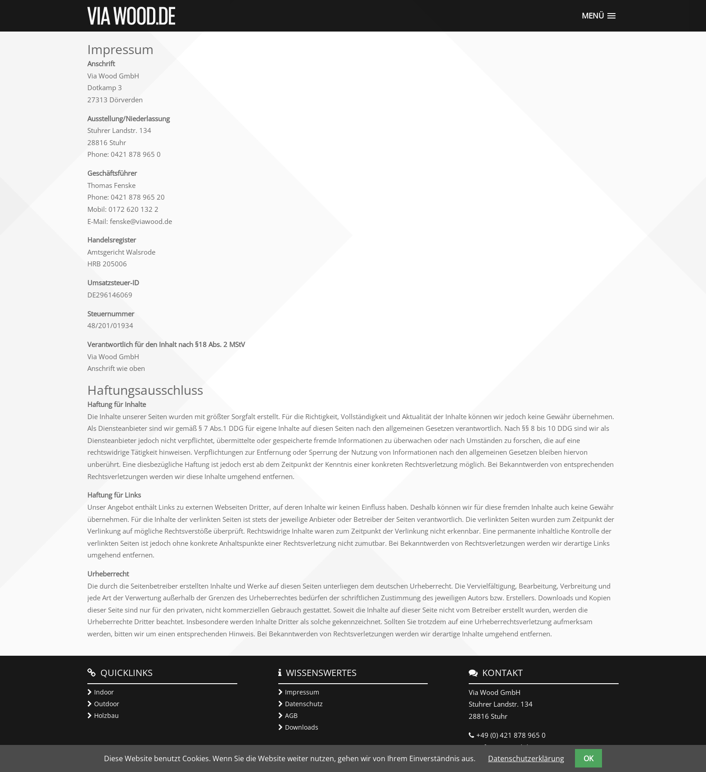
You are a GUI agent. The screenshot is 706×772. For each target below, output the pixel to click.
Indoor (104, 692)
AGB (291, 715)
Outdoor (106, 703)
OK (588, 758)
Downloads (301, 727)
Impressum (302, 692)
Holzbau (106, 715)
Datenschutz (304, 703)
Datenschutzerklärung (526, 758)
